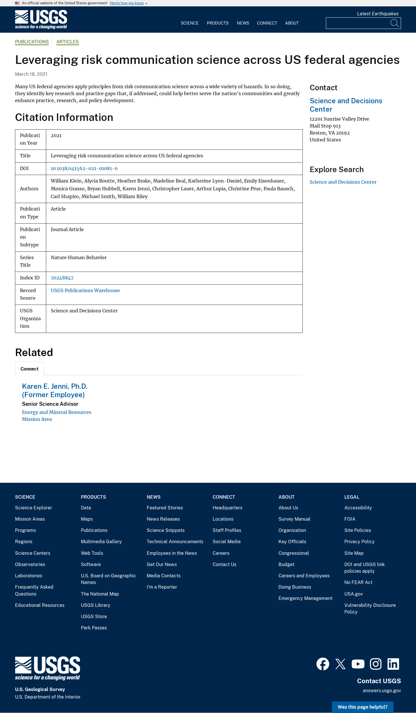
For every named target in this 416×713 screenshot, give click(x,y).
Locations (223, 519)
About (292, 23)
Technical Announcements (175, 541)
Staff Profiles (227, 530)
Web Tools (92, 553)
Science (190, 23)
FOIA (349, 519)
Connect (267, 23)
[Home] (41, 28)
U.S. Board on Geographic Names (108, 579)
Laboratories (28, 575)
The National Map (100, 594)
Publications (32, 42)
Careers (221, 553)
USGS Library (95, 605)
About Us (288, 508)
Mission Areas (30, 519)
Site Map (354, 553)
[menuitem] (190, 20)
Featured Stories (165, 508)
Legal (351, 497)
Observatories (30, 564)
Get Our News (162, 564)
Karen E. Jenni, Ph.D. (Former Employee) (55, 390)
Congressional (293, 553)
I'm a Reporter (162, 587)
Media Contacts (164, 575)
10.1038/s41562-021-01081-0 (84, 168)
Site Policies (357, 530)
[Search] (395, 23)
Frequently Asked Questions (34, 590)
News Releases (163, 519)
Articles (67, 42)
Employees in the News (172, 553)
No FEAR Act (358, 582)
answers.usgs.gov (382, 690)
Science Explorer (33, 508)
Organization (292, 530)
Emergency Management (305, 598)
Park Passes (94, 628)
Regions (23, 541)
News (243, 23)
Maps (87, 519)
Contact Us (224, 564)
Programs (25, 530)
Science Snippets (166, 530)
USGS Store (94, 616)
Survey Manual (294, 519)
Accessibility (358, 508)
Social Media (227, 541)
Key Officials (292, 541)
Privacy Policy (359, 541)
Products (218, 23)
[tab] (29, 368)
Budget (286, 564)
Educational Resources (39, 605)
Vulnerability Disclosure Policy (370, 609)
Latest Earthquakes (378, 13)
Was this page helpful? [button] (363, 707)
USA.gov (353, 594)
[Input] (363, 23)
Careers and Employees (304, 575)
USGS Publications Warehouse (85, 290)
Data (86, 508)
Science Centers (32, 553)
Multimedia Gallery (101, 541)
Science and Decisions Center (343, 182)
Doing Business (294, 587)
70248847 (62, 278)
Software (91, 564)
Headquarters (227, 508)
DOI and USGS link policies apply (364, 568)
